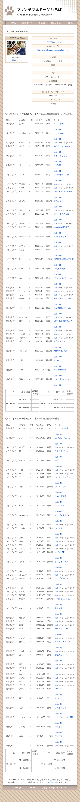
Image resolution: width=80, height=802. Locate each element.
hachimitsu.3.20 (60, 351)
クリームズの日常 (61, 214)
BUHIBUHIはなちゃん (63, 191)
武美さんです (59, 341)
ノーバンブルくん (62, 515)
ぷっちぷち (59, 528)
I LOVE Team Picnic (16, 38)
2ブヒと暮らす (60, 236)
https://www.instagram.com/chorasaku (53, 50)
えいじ (58, 698)
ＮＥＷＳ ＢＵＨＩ (63, 642)
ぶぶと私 (58, 727)
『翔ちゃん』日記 (62, 599)
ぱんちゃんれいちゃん (63, 278)
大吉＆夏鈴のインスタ (63, 379)
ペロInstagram (60, 370)
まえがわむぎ (60, 708)
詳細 (55, 129)
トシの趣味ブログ (61, 175)
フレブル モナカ (62, 578)
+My (13, 60)
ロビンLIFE (60, 552)
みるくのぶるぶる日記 (63, 298)
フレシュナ (59, 506)
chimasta (58, 250)
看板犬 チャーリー (63, 655)
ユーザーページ (50, 782)
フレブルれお (60, 736)
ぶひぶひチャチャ (62, 477)
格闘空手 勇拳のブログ (63, 259)
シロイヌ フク (61, 487)
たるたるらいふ (61, 451)
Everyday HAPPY (61, 227)
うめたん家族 (60, 496)
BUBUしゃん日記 (62, 438)
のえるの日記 (59, 268)
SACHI (58, 689)
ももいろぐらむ (60, 156)
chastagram (59, 133)
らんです (58, 608)
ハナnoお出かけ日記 (62, 308)
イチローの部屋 (61, 428)
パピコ (58, 460)
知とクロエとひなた (62, 146)
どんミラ (58, 201)
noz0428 (57, 165)
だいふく (58, 360)
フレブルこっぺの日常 (64, 717)
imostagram (59, 124)
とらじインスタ (61, 562)
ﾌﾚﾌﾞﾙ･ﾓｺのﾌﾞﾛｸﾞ (62, 629)
